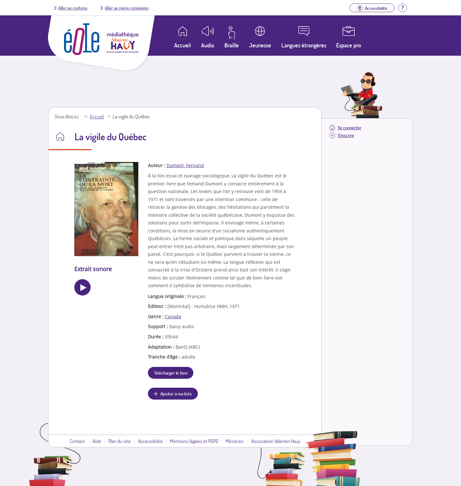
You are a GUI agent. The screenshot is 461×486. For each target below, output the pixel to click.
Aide (97, 441)
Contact (77, 441)
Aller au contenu (72, 8)
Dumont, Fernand (185, 165)
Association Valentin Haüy (275, 441)
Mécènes (235, 441)
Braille (231, 45)
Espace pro (348, 45)
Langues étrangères (303, 45)
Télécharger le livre (171, 373)
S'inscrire (346, 135)
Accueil (97, 116)
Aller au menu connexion (127, 8)
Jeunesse (260, 45)
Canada (173, 316)
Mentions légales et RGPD (194, 441)
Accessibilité (150, 441)
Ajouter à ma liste (176, 393)
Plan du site (120, 441)
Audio (207, 45)
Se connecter (349, 127)
